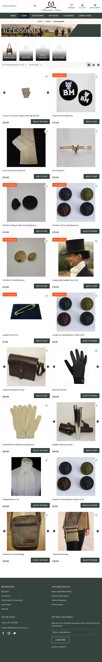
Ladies (24, 15)
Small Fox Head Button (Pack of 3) (68, 499)
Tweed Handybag (60, 554)
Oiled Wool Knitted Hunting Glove (18, 444)
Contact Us (5, 596)
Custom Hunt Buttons (62, 115)
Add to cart (91, 121)
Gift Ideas (53, 15)
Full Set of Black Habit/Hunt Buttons (19, 225)
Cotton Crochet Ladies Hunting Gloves (21, 115)
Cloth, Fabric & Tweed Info (12, 600)
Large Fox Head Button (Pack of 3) (68, 335)
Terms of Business (59, 600)
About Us (5, 591)
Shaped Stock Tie (11, 499)
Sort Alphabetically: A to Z (14, 64)
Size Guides (6, 604)
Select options (40, 121)
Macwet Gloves (59, 389)
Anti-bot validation (59, 647)
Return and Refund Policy (62, 591)
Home (40, 21)
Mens (13, 15)
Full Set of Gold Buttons (13, 280)
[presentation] (71, 655)
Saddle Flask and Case (62, 444)
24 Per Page (35, 64)
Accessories (38, 15)
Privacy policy (57, 604)
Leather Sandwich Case (13, 389)
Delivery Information (60, 596)
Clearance (68, 15)
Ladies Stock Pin (10, 335)
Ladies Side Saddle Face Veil (65, 280)
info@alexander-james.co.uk (17, 628)
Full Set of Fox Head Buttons (65, 225)
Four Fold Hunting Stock (14, 170)
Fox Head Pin (58, 170)
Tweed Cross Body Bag (13, 554)
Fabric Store (85, 15)
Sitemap (4, 609)
